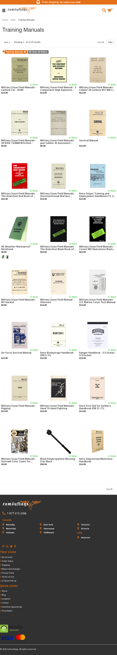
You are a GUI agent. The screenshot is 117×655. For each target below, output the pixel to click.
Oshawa (8, 532)
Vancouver (47, 528)
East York (46, 524)
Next (101, 42)
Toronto (83, 524)
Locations (5, 598)
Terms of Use (7, 576)
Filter (110, 42)
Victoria (83, 528)
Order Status (6, 561)
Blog (3, 594)
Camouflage (12, 649)
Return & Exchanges (10, 569)
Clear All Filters (38, 52)
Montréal (9, 528)
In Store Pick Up (8, 580)
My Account (6, 557)
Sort (7, 42)
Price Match (6, 610)
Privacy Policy (7, 572)
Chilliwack (47, 532)
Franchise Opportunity (11, 606)
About (3, 591)
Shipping (5, 565)
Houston (83, 537)
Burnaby (8, 524)
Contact (4, 602)
